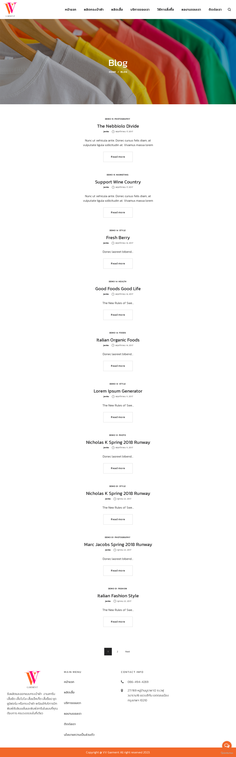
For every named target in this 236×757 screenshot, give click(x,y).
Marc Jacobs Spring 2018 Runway (118, 544)
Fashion (122, 588)
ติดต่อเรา (70, 724)
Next (127, 651)
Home (112, 72)
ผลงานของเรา (72, 713)
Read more (118, 157)
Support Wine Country (118, 182)
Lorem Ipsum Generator (118, 391)
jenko (106, 131)
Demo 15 (109, 119)
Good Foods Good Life (118, 288)
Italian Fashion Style (118, 595)
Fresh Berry (118, 237)
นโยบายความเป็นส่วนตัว (79, 734)
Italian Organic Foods (118, 340)
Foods (122, 332)
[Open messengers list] (227, 746)
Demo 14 (114, 230)
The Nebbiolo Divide (118, 126)
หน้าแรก (69, 682)
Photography (122, 119)
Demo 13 (114, 383)
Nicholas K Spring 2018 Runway (118, 442)
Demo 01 (113, 486)
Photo (122, 435)
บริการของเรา (72, 703)
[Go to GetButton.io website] (227, 753)
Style (122, 230)
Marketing (122, 174)
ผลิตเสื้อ (69, 692)
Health (122, 281)
